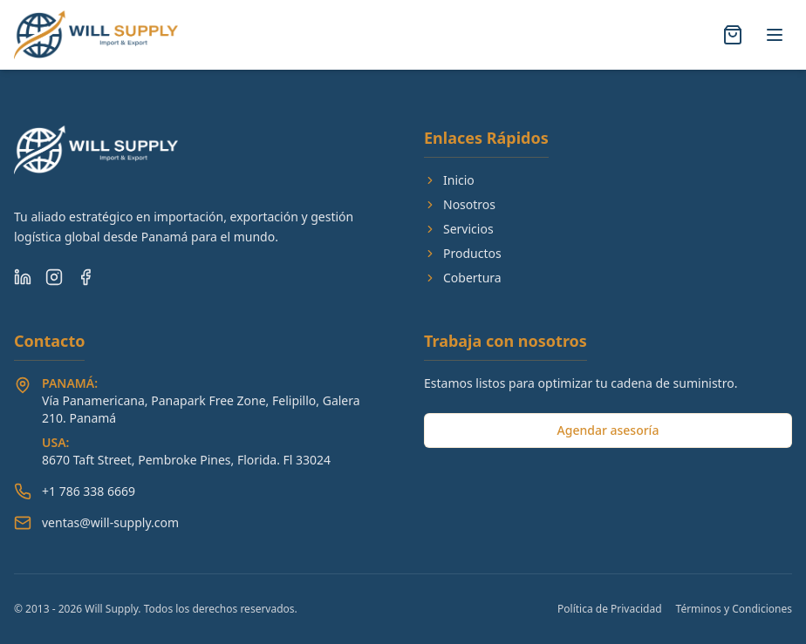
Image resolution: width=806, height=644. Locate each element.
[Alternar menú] (774, 34)
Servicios (459, 228)
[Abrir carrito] (732, 34)
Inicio (449, 180)
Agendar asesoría (608, 430)
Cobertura (463, 277)
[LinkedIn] (22, 277)
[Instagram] (54, 277)
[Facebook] (85, 277)
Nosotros (459, 204)
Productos (463, 253)
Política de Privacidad (609, 608)
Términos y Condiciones (734, 608)
